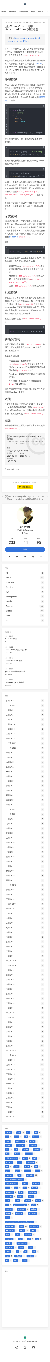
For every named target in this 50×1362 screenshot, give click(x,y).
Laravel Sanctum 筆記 (13, 660)
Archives (12, 12)
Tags (33, 12)
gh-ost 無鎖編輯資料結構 (15, 671)
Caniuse (38, 63)
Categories (23, 12)
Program (27, 22)
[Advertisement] (25, 1299)
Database (9, 674)
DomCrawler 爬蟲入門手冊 (16, 650)
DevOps (8, 685)
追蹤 (25, 549)
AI (5, 641)
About (40, 12)
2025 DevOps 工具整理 (14, 682)
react (17, 469)
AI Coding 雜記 (11, 638)
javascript (10, 469)
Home (3, 12)
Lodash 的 (20, 237)
